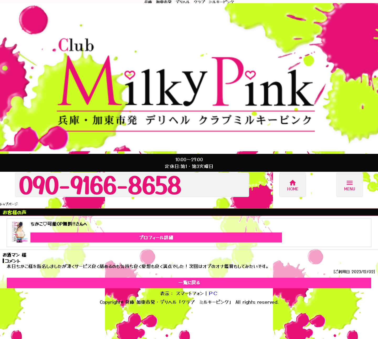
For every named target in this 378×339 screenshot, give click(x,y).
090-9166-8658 (100, 184)
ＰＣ (213, 293)
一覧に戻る (189, 282)
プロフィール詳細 (156, 237)
